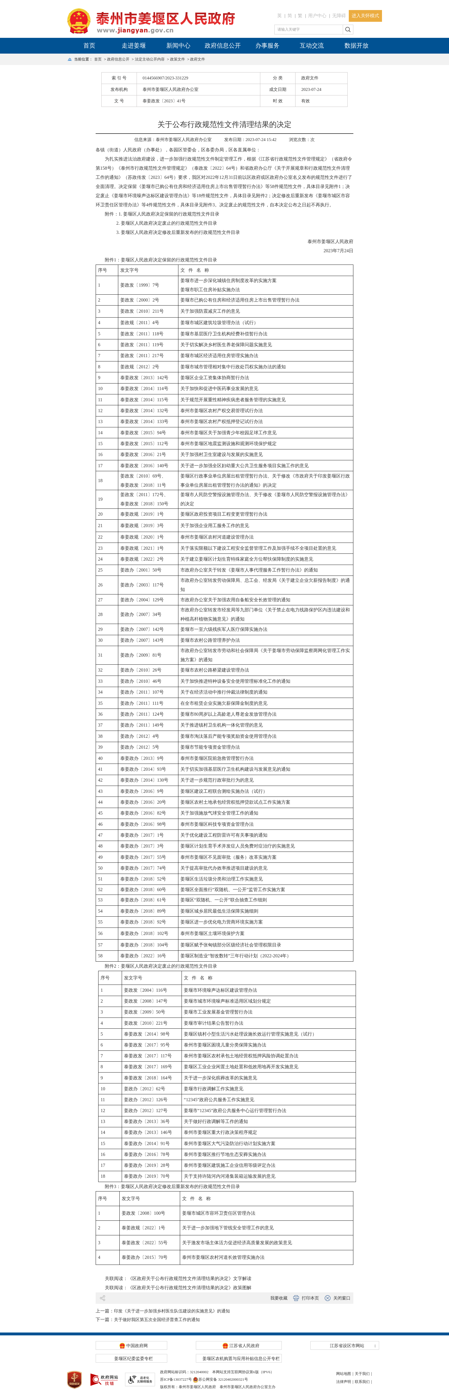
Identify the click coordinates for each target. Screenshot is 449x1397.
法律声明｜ (345, 1382)
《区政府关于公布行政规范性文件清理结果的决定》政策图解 (189, 1287)
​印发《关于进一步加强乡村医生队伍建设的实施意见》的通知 (172, 1311)
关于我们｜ (364, 1373)
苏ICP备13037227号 (176, 1379)
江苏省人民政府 (240, 1345)
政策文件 (177, 59)
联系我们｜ (364, 1382)
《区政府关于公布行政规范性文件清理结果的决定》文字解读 (189, 1278)
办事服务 (267, 46)
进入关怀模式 (365, 15)
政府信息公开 (222, 46)
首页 (89, 46)
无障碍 (339, 15)
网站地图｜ (345, 1373)
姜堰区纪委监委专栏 (133, 1358)
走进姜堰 (134, 46)
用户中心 (317, 15)
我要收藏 (278, 1298)
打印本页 (310, 1298)
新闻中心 (178, 46)
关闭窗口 (341, 1298)
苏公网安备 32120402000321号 (220, 1379)
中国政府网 (133, 1345)
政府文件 (197, 59)
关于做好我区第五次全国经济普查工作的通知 (157, 1319)
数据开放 (356, 46)
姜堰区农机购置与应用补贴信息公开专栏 (241, 1358)
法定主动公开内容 (150, 59)
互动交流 (312, 46)
